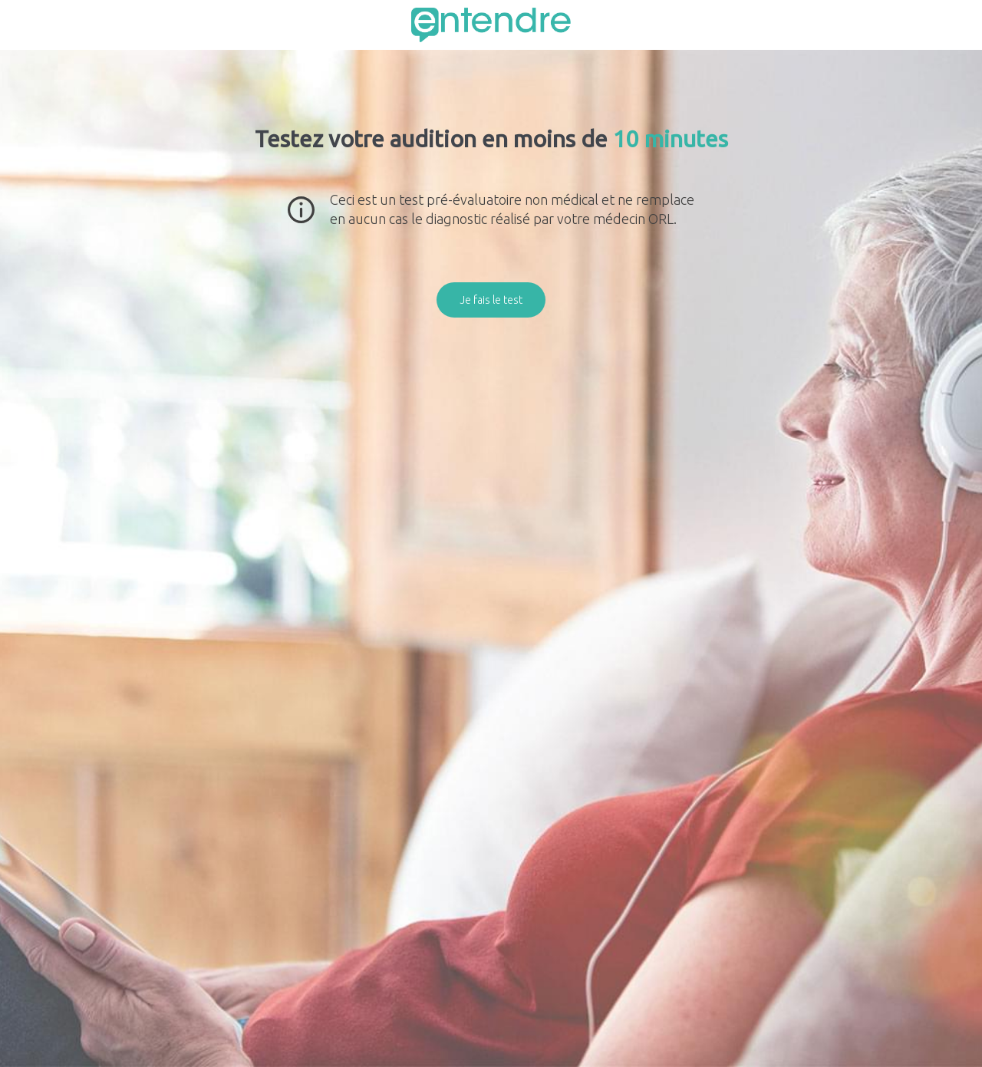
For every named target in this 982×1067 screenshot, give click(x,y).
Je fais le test (491, 300)
